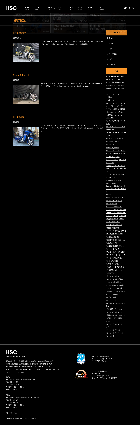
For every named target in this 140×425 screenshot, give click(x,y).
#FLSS (120, 112)
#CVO (108, 157)
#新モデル (109, 194)
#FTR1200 (109, 309)
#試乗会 (123, 231)
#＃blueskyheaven (112, 147)
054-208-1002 (14, 402)
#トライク (109, 109)
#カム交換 (122, 160)
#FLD (120, 201)
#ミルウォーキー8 (112, 160)
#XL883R (122, 210)
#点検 (112, 315)
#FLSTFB (109, 154)
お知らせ (110, 38)
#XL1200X (109, 285)
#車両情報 (116, 267)
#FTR (121, 197)
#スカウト (114, 291)
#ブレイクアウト (111, 279)
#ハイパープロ (111, 206)
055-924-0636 (14, 382)
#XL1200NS (110, 163)
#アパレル (109, 150)
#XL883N (116, 282)
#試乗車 (108, 228)
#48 (121, 282)
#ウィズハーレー (111, 112)
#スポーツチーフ (111, 100)
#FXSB (120, 279)
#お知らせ (122, 216)
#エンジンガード (111, 201)
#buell (115, 294)
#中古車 (113, 76)
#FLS (107, 174)
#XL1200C (120, 76)
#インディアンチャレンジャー (116, 132)
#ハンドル (109, 210)
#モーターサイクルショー (115, 85)
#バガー (112, 174)
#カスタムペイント (112, 243)
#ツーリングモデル (112, 197)
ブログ (109, 48)
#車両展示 (109, 213)
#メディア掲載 (111, 297)
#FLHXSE (122, 154)
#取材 (108, 97)
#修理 (108, 315)
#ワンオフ (122, 213)
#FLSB (108, 76)
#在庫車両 (121, 252)
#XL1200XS (110, 246)
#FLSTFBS (114, 261)
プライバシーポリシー (12, 413)
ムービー (110, 59)
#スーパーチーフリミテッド (115, 94)
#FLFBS (122, 109)
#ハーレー (109, 294)
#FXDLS (121, 291)
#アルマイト (114, 273)
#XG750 (119, 206)
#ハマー (121, 219)
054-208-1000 (14, 400)
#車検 (116, 246)
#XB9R (108, 261)
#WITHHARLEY (111, 318)
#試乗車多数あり (111, 240)
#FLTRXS (116, 237)
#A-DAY (116, 213)
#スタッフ (116, 150)
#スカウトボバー (111, 252)
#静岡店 (117, 231)
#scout (108, 291)
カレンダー (111, 64)
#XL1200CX (110, 231)
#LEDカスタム (111, 225)
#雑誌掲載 (115, 228)
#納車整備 (114, 82)
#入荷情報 (109, 219)
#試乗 (117, 157)
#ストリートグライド (113, 330)
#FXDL (119, 258)
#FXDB (120, 234)
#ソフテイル (110, 264)
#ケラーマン (119, 276)
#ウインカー (110, 276)
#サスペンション (111, 204)
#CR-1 (108, 82)
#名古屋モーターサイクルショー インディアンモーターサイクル (116, 169)
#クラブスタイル (111, 234)
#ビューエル (118, 309)
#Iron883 (109, 282)
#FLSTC (116, 210)
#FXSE (123, 150)
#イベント (120, 333)
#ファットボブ (111, 333)
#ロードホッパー (117, 288)
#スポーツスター (119, 270)
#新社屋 (115, 154)
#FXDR (112, 157)
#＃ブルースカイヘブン (114, 141)
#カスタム (118, 312)
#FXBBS (113, 97)
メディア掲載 (112, 54)
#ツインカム (110, 312)
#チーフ (108, 258)
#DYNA (114, 258)
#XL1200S (109, 270)
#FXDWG (109, 216)
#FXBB (108, 321)
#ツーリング (110, 336)
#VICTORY (109, 222)
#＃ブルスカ (110, 145)
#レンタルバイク (111, 177)
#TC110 (117, 264)
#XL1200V (109, 237)
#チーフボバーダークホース (115, 255)
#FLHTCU (116, 222)
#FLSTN (119, 225)
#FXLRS (121, 82)
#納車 (108, 273)
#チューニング (111, 300)
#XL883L (109, 267)
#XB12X (120, 79)
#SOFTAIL (121, 240)
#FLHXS (119, 318)
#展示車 (115, 216)
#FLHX (115, 219)
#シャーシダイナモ (112, 249)
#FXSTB (116, 285)
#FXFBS (108, 135)
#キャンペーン (120, 315)
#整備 (122, 267)
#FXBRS (121, 246)
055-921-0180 (14, 384)
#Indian (122, 285)
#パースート (120, 174)
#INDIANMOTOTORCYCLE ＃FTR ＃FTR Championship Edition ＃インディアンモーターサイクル (116, 186)
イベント (110, 43)
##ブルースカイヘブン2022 (115, 138)
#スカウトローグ (111, 79)
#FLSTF (108, 288)
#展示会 (116, 109)
